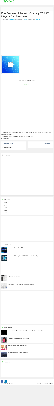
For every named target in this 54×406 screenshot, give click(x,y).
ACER (5, 202)
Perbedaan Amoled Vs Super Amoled (17, 352)
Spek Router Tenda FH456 (15, 276)
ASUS (5, 213)
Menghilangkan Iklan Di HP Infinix (17, 345)
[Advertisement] (15, 37)
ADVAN (6, 205)
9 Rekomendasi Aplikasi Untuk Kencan (18, 338)
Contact (39, 383)
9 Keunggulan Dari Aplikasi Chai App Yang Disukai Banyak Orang (25, 330)
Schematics (11, 19)
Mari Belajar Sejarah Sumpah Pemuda (43, 146)
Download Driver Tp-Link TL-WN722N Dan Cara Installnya (24, 256)
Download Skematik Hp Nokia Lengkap (18, 247)
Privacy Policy (50, 383)
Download (27, 84)
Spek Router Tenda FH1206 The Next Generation (21, 284)
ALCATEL (6, 207)
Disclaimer (43, 383)
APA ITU (6, 210)
